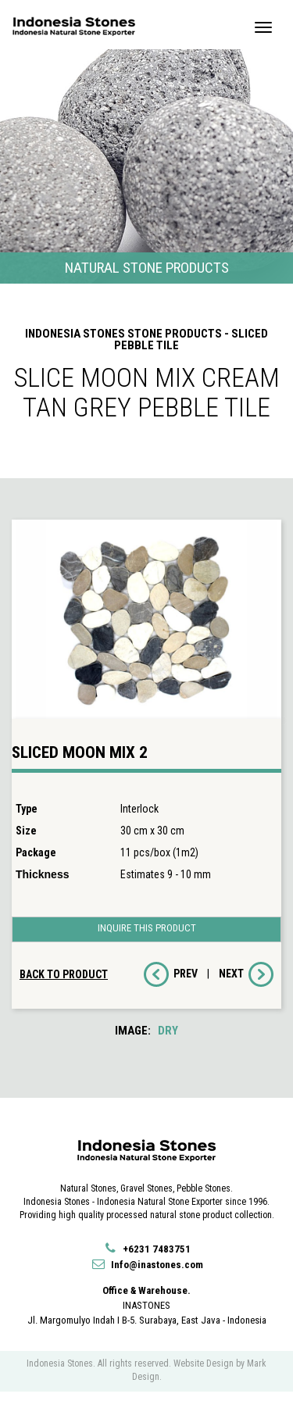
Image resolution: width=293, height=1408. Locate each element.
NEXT (246, 974)
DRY (168, 1031)
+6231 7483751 (146, 1249)
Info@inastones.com (147, 1264)
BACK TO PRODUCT (64, 974)
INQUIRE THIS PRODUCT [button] (147, 928)
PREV (171, 974)
